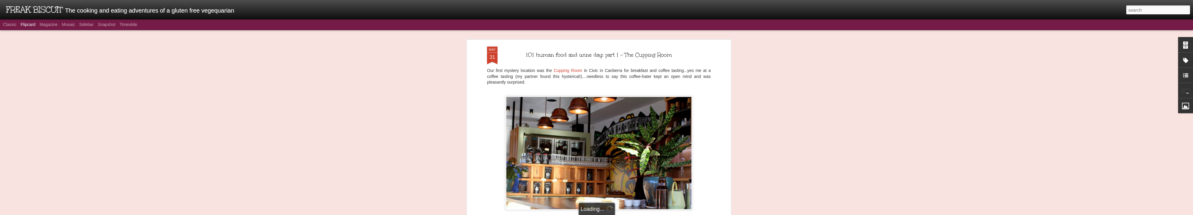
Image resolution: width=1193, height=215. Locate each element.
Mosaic (68, 24)
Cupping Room (568, 68)
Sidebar (86, 24)
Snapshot (106, 24)
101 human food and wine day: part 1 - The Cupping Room (599, 52)
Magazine (49, 24)
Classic (9, 24)
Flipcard (28, 24)
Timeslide (128, 24)
